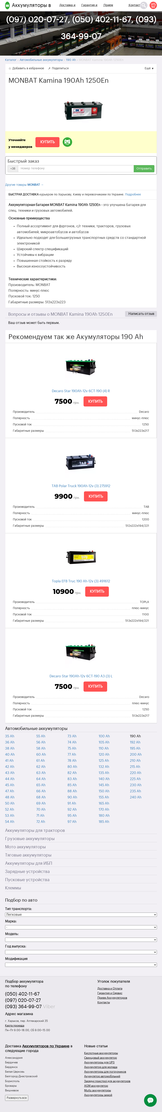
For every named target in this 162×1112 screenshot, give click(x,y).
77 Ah (72, 754)
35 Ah (9, 736)
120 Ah (104, 754)
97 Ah (72, 821)
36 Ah (10, 742)
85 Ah (72, 785)
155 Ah (104, 797)
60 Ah (41, 754)
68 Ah (41, 797)
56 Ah (41, 742)
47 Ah (9, 791)
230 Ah (136, 785)
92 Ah (72, 809)
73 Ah (72, 736)
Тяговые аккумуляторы (28, 855)
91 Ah (72, 803)
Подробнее (133, 194)
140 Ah (104, 779)
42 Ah (9, 767)
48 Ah (10, 797)
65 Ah (41, 785)
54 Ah (9, 821)
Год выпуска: (15, 946)
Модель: (12, 934)
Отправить (144, 168)
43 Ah (10, 773)
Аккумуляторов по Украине (45, 1046)
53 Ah (9, 815)
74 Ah (72, 742)
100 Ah (104, 736)
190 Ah (135, 736)
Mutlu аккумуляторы (97, 1090)
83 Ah (72, 779)
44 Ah (10, 779)
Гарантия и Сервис (89, 10)
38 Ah (10, 748)
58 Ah (41, 748)
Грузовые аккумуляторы (30, 839)
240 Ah (136, 797)
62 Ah (41, 767)
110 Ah (104, 748)
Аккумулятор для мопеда (100, 1067)
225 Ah (135, 779)
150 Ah (104, 791)
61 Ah (40, 760)
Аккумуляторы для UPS (99, 1062)
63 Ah (41, 773)
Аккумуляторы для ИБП (28, 863)
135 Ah (104, 773)
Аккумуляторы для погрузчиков (105, 1071)
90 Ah (72, 797)
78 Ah (72, 760)
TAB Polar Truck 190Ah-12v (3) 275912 (81, 486)
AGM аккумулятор (96, 1085)
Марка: (11, 921)
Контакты (135, 5)
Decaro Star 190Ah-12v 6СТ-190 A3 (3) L (81, 676)
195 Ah (135, 748)
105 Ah (104, 742)
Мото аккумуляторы (25, 847)
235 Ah (135, 791)
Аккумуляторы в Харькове (31, 10)
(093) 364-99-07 (23, 1006)
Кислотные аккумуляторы (101, 1053)
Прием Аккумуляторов (114, 10)
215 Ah (135, 767)
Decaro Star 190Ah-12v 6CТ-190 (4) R (81, 391)
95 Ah (72, 815)
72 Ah (40, 821)
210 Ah (135, 760)
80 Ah (72, 767)
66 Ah (41, 791)
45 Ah (9, 785)
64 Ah (41, 779)
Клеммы (13, 888)
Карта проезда (14, 1025)
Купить (47, 142)
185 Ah (104, 821)
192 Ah (135, 742)
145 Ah (104, 785)
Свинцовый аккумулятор (100, 1057)
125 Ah (104, 760)
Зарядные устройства (27, 872)
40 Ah (10, 754)
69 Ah (41, 803)
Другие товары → (24, 184)
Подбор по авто (21, 900)
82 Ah (72, 773)
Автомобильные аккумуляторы (36, 729)
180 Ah (104, 815)
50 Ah (10, 803)
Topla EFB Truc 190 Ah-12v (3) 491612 (81, 581)
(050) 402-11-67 (22, 994)
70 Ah (41, 809)
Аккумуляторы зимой (98, 1095)
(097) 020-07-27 (23, 1000)
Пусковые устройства (27, 880)
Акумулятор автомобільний (102, 1076)
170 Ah (104, 809)
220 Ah (135, 773)
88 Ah (72, 791)
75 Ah (72, 748)
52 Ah (9, 809)
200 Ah (136, 754)
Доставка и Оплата (67, 10)
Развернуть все (17, 1097)
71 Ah (40, 815)
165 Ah (104, 803)
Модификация (16, 959)
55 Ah (40, 736)
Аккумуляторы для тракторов (35, 831)
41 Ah (9, 760)
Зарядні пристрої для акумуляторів (107, 1081)
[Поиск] (143, 5)
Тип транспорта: (18, 909)
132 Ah (104, 767)
